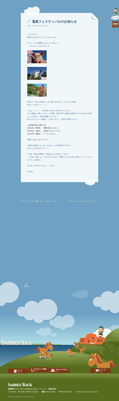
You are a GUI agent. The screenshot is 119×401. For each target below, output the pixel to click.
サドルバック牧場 (39, 367)
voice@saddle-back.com (89, 392)
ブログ (100, 367)
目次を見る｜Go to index (115, 18)
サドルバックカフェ (59, 367)
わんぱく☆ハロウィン (89, 201)
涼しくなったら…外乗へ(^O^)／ (33, 201)
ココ (37, 139)
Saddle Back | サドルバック (23, 384)
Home (18, 367)
